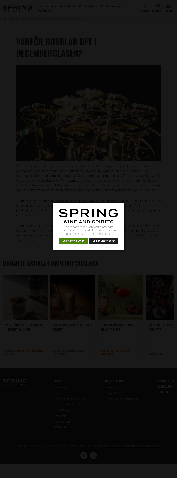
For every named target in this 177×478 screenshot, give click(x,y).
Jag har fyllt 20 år (73, 240)
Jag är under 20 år (104, 240)
